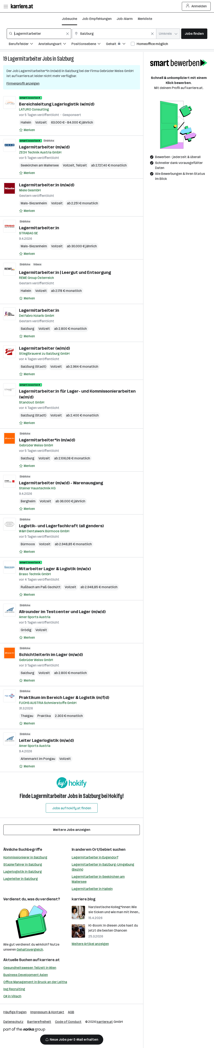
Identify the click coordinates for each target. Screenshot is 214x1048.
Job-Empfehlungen (97, 19)
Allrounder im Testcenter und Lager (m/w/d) (62, 611)
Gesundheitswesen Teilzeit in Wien (29, 968)
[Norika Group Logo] (24, 1030)
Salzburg (65, 58)
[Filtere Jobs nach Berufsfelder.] (23, 44)
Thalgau (27, 716)
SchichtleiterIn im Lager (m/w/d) (51, 654)
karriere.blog (84, 899)
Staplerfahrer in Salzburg (22, 864)
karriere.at (49, 960)
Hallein (26, 122)
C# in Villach (12, 996)
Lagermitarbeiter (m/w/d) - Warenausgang (61, 482)
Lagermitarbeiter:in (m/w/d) (46, 184)
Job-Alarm (125, 19)
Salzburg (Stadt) (33, 367)
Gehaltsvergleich (30, 949)
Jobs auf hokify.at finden (71, 808)
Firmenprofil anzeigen (22, 83)
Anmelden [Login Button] (196, 6)
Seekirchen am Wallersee (40, 165)
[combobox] (39, 33)
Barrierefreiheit (39, 1022)
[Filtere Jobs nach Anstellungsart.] (54, 44)
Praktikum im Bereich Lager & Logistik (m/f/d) (64, 697)
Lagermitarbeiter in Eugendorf (95, 857)
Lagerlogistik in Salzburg (22, 872)
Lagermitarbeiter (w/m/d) (44, 348)
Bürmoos (28, 544)
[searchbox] (39, 33)
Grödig (26, 630)
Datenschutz (13, 1022)
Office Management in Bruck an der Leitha (35, 982)
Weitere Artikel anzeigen (90, 944)
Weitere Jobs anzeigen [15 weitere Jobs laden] (71, 830)
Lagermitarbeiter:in (39, 227)
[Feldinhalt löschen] (67, 33)
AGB (71, 1012)
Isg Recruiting (14, 989)
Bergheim (28, 501)
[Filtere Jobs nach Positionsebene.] (88, 44)
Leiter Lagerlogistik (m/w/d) (46, 740)
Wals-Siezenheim (34, 203)
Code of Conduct (68, 1022)
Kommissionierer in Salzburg (25, 857)
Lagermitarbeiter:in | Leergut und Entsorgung (65, 272)
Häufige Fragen (15, 1012)
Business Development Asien (25, 975)
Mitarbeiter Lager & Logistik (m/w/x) (55, 568)
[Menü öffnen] (5, 6)
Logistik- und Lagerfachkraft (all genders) (61, 525)
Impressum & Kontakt (47, 1012)
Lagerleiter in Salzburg (20, 879)
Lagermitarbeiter (25, 58)
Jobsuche (69, 19)
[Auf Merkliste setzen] (27, 130)
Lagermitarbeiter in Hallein (92, 889)
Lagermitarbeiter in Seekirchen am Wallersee (98, 879)
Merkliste (145, 19)
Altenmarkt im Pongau (38, 759)
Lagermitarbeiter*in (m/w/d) (47, 439)
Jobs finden (194, 34)
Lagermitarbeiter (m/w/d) (44, 147)
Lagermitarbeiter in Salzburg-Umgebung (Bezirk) (103, 866)
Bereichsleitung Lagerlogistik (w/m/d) (56, 104)
